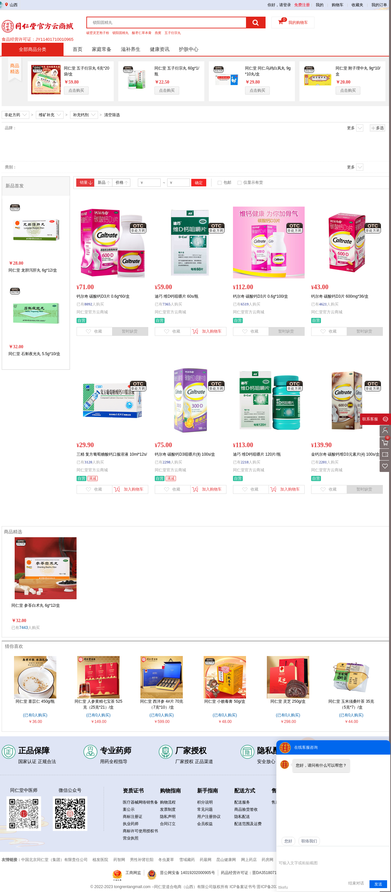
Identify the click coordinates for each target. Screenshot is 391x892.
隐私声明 (168, 816)
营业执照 (130, 838)
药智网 (119, 859)
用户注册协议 (209, 816)
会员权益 (205, 824)
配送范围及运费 (248, 824)
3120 (88, 462)
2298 (166, 462)
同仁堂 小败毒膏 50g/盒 (224, 701)
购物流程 (168, 802)
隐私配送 (242, 816)
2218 (245, 462)
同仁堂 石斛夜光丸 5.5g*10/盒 (34, 354)
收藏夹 (357, 5)
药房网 (267, 859)
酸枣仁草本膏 (142, 33)
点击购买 (76, 90)
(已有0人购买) (35, 715)
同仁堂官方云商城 (92, 312)
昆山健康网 (226, 859)
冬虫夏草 (166, 859)
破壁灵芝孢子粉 (97, 33)
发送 (378, 884)
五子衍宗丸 (173, 33)
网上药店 (249, 859)
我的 (320, 5)
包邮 (227, 182)
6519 (245, 304)
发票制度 (168, 809)
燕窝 (158, 33)
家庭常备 (101, 49)
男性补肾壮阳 (141, 859)
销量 (86, 182)
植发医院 (100, 859)
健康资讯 (159, 49)
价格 (122, 182)
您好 (288, 841)
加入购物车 (207, 331)
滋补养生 (130, 49)
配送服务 (242, 802)
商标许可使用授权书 (140, 831)
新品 (104, 182)
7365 (166, 304)
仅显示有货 (253, 182)
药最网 (205, 859)
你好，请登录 (279, 5)
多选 (377, 128)
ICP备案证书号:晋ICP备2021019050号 (263, 886)
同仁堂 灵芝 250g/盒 (288, 701)
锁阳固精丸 (120, 33)
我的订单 (379, 5)
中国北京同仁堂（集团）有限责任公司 (54, 859)
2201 (323, 462)
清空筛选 (112, 115)
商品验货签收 (246, 809)
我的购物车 (298, 22)
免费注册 (302, 5)
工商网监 (133, 872)
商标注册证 (132, 816)
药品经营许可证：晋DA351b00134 (34, 38)
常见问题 (205, 809)
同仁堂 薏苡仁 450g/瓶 (35, 701)
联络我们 (309, 841)
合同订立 (168, 824)
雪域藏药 (187, 859)
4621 (323, 304)
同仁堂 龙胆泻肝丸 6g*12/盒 (32, 270)
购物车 (337, 5)
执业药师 (130, 824)
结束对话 (356, 883)
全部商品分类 (32, 49)
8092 (88, 304)
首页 (77, 49)
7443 (23, 627)
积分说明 (205, 802)
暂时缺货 (130, 331)
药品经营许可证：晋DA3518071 (249, 872)
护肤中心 (188, 49)
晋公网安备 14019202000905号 (187, 872)
